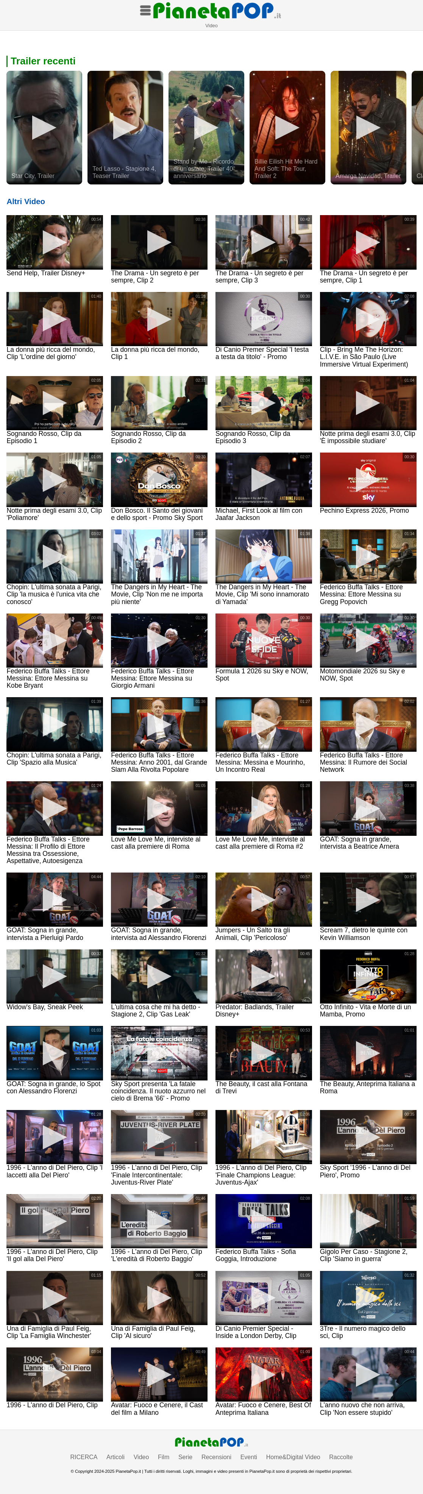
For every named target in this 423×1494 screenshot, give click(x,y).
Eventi (248, 1457)
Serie (185, 1457)
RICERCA (83, 1457)
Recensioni (216, 1457)
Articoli (115, 1457)
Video (141, 1457)
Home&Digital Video (293, 1457)
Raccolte (341, 1457)
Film (163, 1457)
